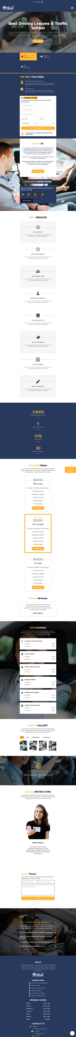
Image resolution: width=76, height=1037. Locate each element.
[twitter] (36, 2)
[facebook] (34, 2)
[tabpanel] (38, 746)
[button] (74, 32)
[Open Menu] (72, 8)
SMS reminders (38, 503)
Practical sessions (38, 500)
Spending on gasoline (38, 494)
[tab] (22, 737)
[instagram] (38, 2)
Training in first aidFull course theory (38, 488)
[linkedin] (40, 2)
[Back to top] (72, 1033)
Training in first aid (38, 497)
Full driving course (38, 491)
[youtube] (42, 2)
